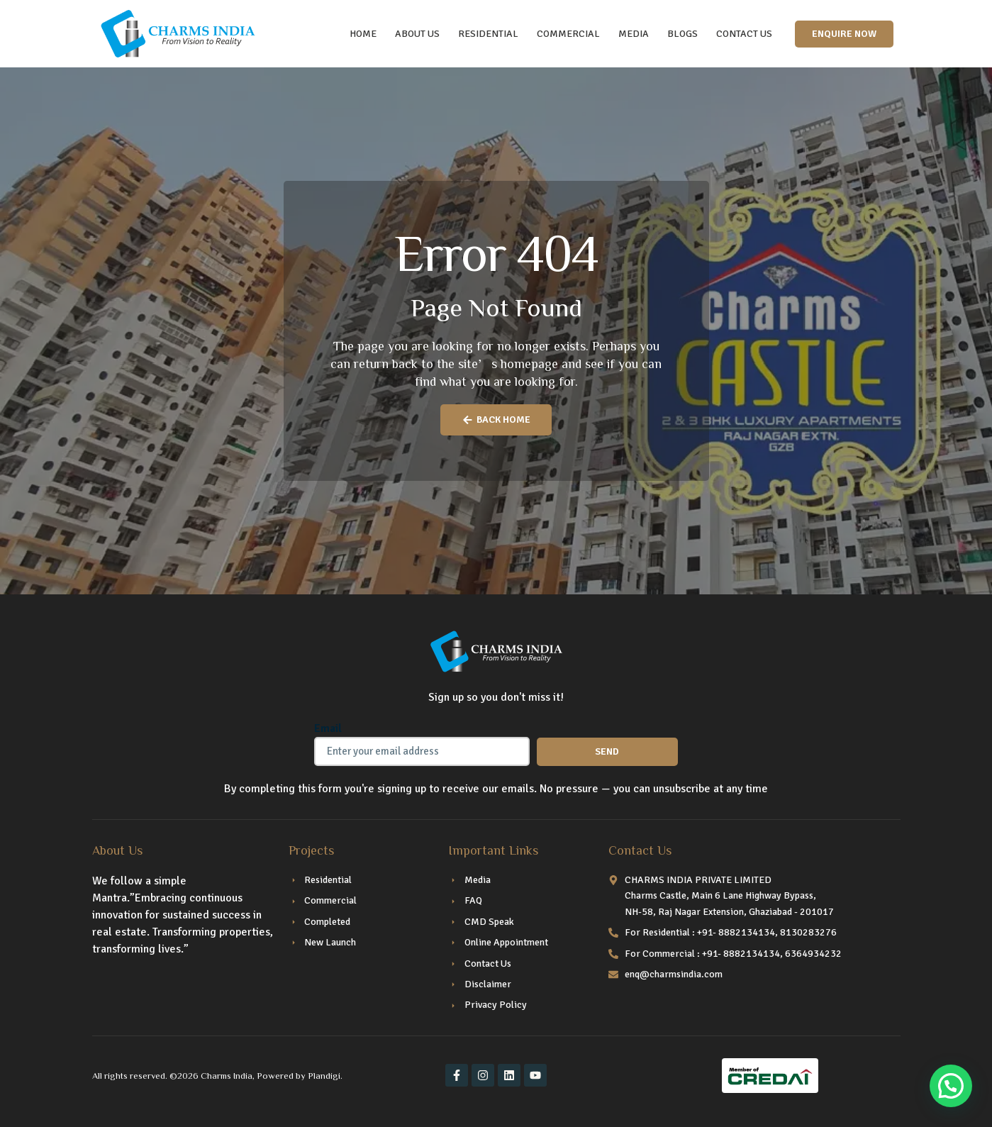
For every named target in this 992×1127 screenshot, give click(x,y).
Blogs (682, 34)
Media (633, 34)
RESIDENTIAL (488, 34)
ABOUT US (417, 34)
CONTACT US (744, 34)
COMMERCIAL (568, 34)
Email (328, 728)
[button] (951, 1086)
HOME (363, 34)
